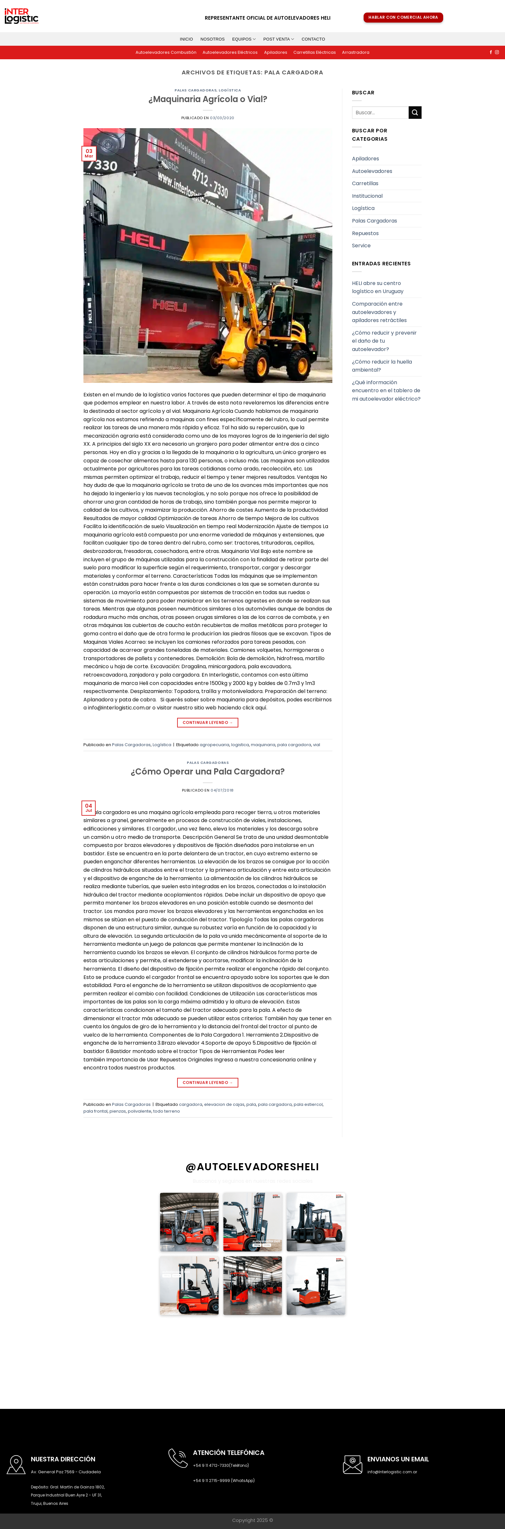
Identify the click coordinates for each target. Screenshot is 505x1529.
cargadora (190, 1104)
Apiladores (275, 52)
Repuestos (365, 233)
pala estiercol (308, 1104)
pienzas (118, 1111)
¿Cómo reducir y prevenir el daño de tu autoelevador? (384, 341)
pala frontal (95, 1111)
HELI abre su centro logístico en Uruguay (378, 287)
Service (361, 245)
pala (251, 1104)
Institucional (367, 196)
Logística (230, 90)
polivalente (139, 1111)
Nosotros (212, 39)
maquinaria (263, 744)
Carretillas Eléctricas (314, 52)
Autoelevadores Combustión (166, 52)
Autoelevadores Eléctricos (230, 52)
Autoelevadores (372, 171)
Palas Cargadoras (195, 90)
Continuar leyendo (208, 722)
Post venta (278, 39)
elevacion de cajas (224, 1104)
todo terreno (166, 1111)
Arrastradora (355, 52)
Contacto (313, 39)
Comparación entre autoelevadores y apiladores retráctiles (379, 312)
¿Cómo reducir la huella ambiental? (382, 366)
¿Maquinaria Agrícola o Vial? (207, 99)
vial (316, 744)
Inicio (186, 39)
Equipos (244, 39)
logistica (240, 744)
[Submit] (415, 112)
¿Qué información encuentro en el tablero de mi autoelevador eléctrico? (386, 391)
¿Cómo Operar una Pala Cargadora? (208, 771)
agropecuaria (214, 744)
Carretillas (365, 183)
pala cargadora (294, 744)
